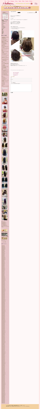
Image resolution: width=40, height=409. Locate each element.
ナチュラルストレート (4, 21)
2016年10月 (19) (3, 332)
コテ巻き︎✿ (3, 52)
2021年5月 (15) (3, 284)
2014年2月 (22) (3, 360)
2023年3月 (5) (3, 265)
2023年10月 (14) (3, 259)
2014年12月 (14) (3, 351)
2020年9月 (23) (3, 291)
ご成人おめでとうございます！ (5, 51)
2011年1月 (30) (3, 392)
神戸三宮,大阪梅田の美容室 (4, 239)
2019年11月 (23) (3, 300)
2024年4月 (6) (3, 254)
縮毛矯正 (3, 20)
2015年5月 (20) (3, 347)
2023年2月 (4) (3, 266)
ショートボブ (3, 82)
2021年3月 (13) (3, 286)
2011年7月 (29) (3, 387)
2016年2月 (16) (3, 339)
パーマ (2, 22)
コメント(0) (34, 12)
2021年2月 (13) (3, 287)
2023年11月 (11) (3, 258)
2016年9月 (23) (3, 333)
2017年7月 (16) (3, 324)
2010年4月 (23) (3, 400)
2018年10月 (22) (3, 311)
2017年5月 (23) (3, 326)
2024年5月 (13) (3, 253)
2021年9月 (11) (3, 281)
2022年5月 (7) (3, 274)
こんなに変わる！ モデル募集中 (4, 236)
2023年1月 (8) (3, 267)
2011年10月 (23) (3, 384)
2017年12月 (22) (3, 320)
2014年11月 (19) (3, 352)
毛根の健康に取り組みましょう (4, 232)
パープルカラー (3, 84)
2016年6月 (4, 12)
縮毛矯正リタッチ (4, 42)
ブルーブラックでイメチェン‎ (5, 81)
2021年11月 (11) (3, 279)
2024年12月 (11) (3, 247)
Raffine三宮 (20, 3)
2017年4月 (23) (3, 327)
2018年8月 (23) (3, 313)
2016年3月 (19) (3, 338)
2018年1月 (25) (3, 319)
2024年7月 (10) (3, 251)
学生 (2, 30)
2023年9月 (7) (3, 260)
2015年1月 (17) (3, 350)
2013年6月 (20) (3, 367)
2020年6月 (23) (3, 294)
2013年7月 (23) (3, 366)
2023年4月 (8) (3, 264)
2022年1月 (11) (3, 277)
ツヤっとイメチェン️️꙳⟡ (4, 78)
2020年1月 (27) (3, 298)
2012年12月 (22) (3, 372)
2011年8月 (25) (3, 386)
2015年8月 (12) (3, 344)
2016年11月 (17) (3, 331)
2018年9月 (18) (3, 312)
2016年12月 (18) (3, 330)
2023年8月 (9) (3, 261)
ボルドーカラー (3, 83)
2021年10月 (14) (3, 280)
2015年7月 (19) (3, 345)
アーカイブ (4, 243)
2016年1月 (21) (3, 340)
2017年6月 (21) (3, 325)
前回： (16, 72)
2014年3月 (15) (3, 359)
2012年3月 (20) (3, 380)
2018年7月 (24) (3, 314)
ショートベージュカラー (4, 56)
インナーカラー (3, 27)
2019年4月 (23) (3, 306)
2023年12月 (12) (3, 257)
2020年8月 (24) (3, 292)
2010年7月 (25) (3, 397)
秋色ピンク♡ (3, 76)
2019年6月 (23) (3, 304)
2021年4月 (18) (3, 285)
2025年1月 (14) (3, 246)
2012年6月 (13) (3, 377)
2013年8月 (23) (3, 365)
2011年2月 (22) (3, 391)
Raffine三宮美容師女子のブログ (17, 6)
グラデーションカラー (4, 68)
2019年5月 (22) (3, 305)
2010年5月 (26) (3, 399)
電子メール (12, 79)
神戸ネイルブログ (3, 221)
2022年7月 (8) (3, 272)
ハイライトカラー (4, 77)
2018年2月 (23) (3, 318)
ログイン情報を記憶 (13, 82)
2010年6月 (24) (3, 398)
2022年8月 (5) (3, 271)
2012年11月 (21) (3, 373)
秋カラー (3, 85)
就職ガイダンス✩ (3, 45)
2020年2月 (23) (3, 297)
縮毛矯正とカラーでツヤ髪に (5, 41)
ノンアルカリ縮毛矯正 (4, 60)
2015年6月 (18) (3, 346)
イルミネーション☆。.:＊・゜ (5, 72)
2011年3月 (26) (3, 390)
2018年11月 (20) (3, 310)
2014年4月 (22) (3, 358)
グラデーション (3, 26)
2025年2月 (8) (3, 245)
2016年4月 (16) (3, 337)
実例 (2, 29)
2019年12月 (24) (3, 299)
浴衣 (2, 33)
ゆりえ (28, 12)
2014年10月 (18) (3, 353)
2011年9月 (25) (3, 385)
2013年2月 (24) (3, 370)
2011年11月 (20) (3, 383)
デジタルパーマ (3, 23)
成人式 (2, 50)
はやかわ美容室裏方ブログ (4, 225)
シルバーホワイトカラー (4, 53)
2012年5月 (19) (3, 378)
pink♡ (2, 61)
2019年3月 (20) (3, 307)
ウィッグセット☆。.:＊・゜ (5, 39)
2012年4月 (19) (3, 379)
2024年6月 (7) (3, 252)
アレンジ (3, 28)
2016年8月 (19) (3, 334)
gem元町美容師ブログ (4, 222)
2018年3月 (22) (3, 317)
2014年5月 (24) (3, 357)
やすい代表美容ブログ (4, 224)
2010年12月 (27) (3, 393)
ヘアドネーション (4, 79)
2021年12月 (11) (3, 278)
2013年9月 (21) (3, 364)
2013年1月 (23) (3, 371)
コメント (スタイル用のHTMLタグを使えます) (15, 83)
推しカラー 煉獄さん (4, 40)
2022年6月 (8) (3, 273)
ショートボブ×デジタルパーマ (5, 71)
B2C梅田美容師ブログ (4, 223)
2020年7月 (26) (3, 293)
